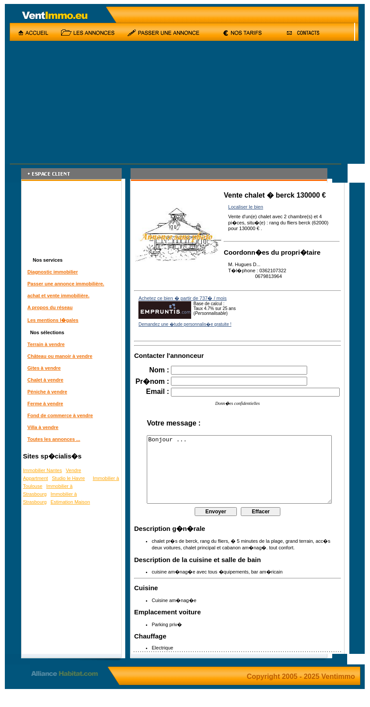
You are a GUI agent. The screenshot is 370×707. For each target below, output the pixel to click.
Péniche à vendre (46, 391)
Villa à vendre (41, 427)
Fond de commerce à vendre (58, 415)
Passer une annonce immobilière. (64, 283)
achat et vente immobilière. (57, 295)
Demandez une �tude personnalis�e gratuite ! (183, 325)
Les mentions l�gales (51, 320)
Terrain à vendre (44, 344)
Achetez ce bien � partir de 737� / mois (181, 299)
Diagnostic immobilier (51, 271)
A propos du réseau (48, 307)
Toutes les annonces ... (52, 439)
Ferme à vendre (44, 403)
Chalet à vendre (44, 379)
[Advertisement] (149, 102)
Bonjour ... (241, 477)
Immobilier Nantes (41, 470)
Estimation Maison (69, 502)
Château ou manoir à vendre (58, 356)
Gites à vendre (42, 368)
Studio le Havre (67, 478)
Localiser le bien (244, 206)
